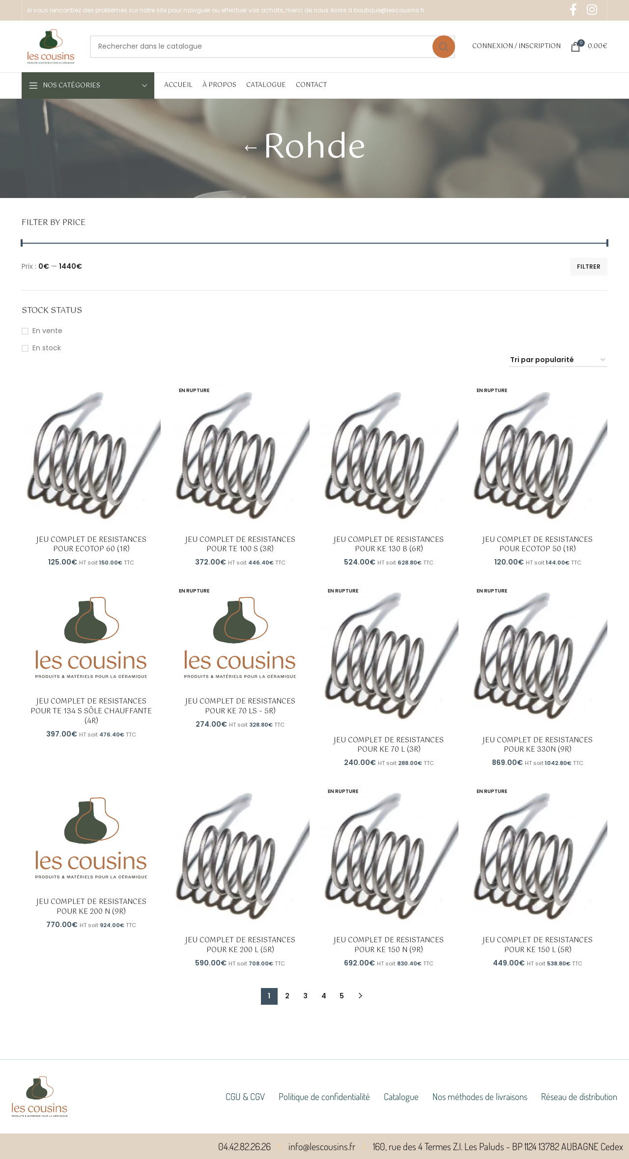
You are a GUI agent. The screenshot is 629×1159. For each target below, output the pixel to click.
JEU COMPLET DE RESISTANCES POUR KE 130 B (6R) (389, 545)
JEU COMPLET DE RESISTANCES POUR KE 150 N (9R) (389, 945)
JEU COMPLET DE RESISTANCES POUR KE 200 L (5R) (240, 945)
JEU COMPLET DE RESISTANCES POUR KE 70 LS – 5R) (240, 706)
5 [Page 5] (342, 996)
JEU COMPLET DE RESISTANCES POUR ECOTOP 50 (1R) (538, 545)
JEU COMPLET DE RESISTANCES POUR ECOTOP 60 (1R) (91, 545)
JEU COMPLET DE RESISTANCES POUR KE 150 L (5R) (538, 945)
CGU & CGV (245, 1096)
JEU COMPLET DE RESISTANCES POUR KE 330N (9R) (538, 745)
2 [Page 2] (287, 996)
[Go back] (250, 148)
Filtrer (588, 266)
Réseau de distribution (579, 1096)
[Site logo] (51, 46)
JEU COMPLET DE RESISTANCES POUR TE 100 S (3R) (240, 545)
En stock (46, 348)
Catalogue (401, 1096)
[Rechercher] (272, 46)
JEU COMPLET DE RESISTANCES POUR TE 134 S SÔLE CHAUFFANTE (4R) (91, 711)
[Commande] (558, 360)
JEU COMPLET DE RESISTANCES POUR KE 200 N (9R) (91, 907)
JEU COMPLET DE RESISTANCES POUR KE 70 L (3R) (389, 745)
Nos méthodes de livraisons (479, 1096)
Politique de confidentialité (324, 1096)
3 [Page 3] (305, 996)
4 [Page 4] (323, 996)
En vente (47, 331)
